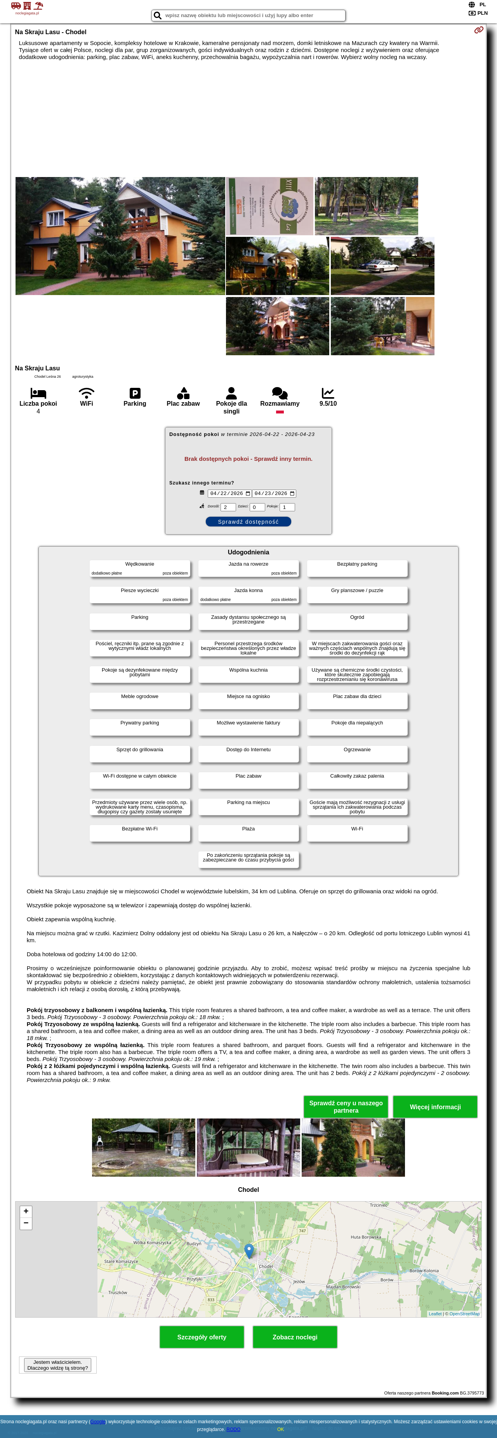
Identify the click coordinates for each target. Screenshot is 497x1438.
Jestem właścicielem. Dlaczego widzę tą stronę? (57, 1365)
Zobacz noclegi (295, 1337)
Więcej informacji (435, 1107)
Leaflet (435, 1313)
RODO (233, 1429)
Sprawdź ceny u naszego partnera (346, 1107)
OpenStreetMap (465, 1313)
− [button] (25, 1224)
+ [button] (25, 1212)
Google (98, 1421)
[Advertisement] (248, 118)
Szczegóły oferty (201, 1337)
